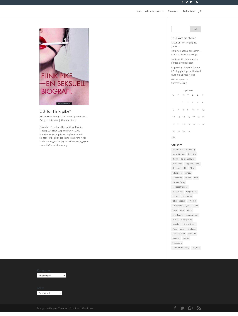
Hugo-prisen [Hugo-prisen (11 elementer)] (191, 193)
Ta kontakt (189, 11)
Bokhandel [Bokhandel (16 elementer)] (177, 164)
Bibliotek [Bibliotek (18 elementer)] (192, 154)
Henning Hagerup (179, 50)
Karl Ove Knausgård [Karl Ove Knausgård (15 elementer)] (181, 207)
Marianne (176, 59)
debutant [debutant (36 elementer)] (176, 169)
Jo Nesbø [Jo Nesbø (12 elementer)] (192, 203)
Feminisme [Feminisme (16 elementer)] (177, 178)
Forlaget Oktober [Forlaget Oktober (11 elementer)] (180, 188)
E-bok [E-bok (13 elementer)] (192, 169)
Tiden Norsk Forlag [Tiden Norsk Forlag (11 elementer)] (181, 251)
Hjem (138, 11)
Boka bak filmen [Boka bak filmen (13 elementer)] (187, 159)
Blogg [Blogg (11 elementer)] (175, 159)
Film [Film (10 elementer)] (196, 178)
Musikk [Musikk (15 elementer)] (175, 222)
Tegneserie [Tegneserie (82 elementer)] (177, 246)
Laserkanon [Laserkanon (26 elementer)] (178, 217)
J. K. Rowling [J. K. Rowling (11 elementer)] (187, 198)
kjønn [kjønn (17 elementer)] (175, 212)
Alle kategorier (153, 11)
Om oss (172, 11)
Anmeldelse (81, 116)
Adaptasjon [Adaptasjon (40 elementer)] (178, 150)
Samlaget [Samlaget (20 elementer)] (191, 232)
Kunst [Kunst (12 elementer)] (189, 212)
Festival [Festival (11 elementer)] (188, 178)
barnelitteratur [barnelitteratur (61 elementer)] (179, 154)
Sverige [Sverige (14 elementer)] (186, 241)
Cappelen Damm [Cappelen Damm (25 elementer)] (192, 164)
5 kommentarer (68, 120)
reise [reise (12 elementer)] (182, 232)
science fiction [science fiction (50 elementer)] (179, 236)
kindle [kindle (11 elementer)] (195, 207)
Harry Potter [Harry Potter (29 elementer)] (178, 193)
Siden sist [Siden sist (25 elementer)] (192, 236)
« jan (173, 137)
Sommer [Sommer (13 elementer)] (176, 241)
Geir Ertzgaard (178, 79)
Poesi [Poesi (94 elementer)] (175, 232)
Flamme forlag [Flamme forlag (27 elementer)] (179, 183)
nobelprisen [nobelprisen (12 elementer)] (186, 222)
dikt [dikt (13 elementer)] (185, 169)
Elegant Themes (58, 311)
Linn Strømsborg (50, 116)
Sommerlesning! (179, 82)
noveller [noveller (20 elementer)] (176, 227)
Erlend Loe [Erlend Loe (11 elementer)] (177, 174)
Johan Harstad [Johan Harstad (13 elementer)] (179, 203)
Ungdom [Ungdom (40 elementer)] (196, 251)
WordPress (88, 311)
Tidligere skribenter (48, 120)
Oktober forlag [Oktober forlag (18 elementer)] (189, 227)
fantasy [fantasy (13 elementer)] (188, 174)
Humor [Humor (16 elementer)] (176, 198)
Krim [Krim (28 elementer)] (182, 212)
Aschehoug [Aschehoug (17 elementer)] (190, 150)
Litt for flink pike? (55, 111)
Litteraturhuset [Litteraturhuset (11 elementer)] (192, 217)
